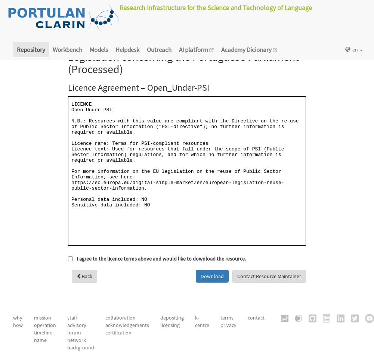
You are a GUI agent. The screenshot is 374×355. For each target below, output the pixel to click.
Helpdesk (127, 50)
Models (99, 50)
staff (72, 317)
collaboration (120, 317)
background (80, 347)
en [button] (354, 49)
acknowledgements (127, 325)
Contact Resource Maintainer (269, 276)
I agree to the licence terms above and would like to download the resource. (161, 258)
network (76, 340)
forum (74, 332)
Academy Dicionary (249, 50)
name (40, 340)
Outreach (159, 50)
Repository (31, 50)
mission (42, 317)
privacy (228, 325)
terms (227, 317)
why (17, 317)
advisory (76, 325)
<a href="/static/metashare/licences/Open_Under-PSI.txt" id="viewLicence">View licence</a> (187, 171)
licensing (170, 325)
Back (84, 276)
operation (45, 325)
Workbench (67, 50)
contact (256, 317)
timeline (43, 332)
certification (118, 332)
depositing (172, 317)
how (18, 325)
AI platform (196, 50)
